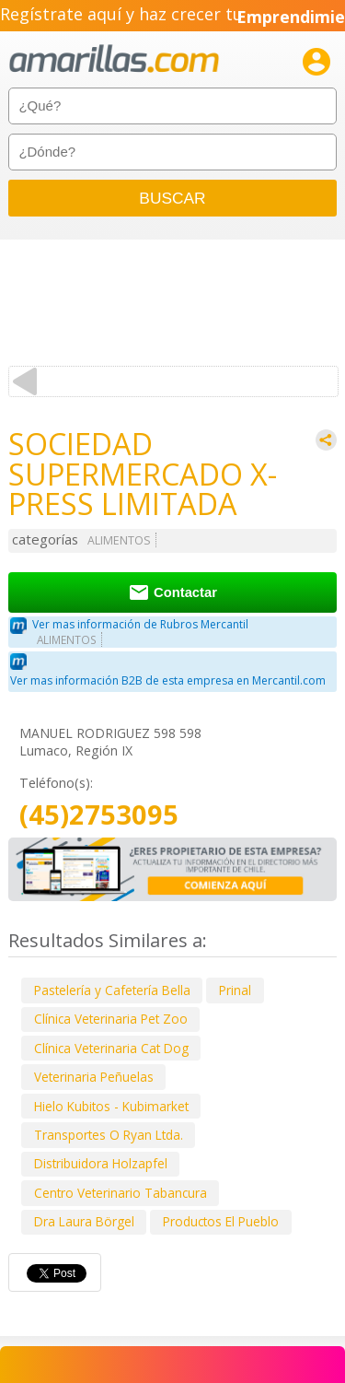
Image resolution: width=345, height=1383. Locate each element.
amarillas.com (114, 59)
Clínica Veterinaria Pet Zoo (111, 1018)
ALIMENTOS (119, 540)
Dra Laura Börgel (84, 1221)
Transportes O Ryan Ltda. (108, 1134)
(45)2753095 (98, 815)
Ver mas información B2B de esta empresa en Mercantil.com (168, 680)
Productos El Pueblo (221, 1221)
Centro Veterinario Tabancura (120, 1192)
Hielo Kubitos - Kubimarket (111, 1106)
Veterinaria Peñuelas (94, 1076)
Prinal (235, 990)
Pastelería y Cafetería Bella (112, 990)
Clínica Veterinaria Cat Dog (111, 1048)
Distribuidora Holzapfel (100, 1163)
